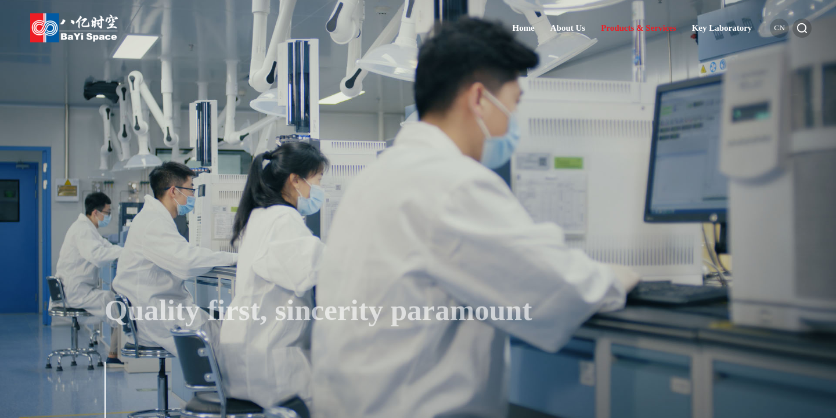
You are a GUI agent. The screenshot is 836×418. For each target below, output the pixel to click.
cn (779, 27)
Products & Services (638, 28)
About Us (567, 28)
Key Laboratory (722, 28)
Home (523, 28)
